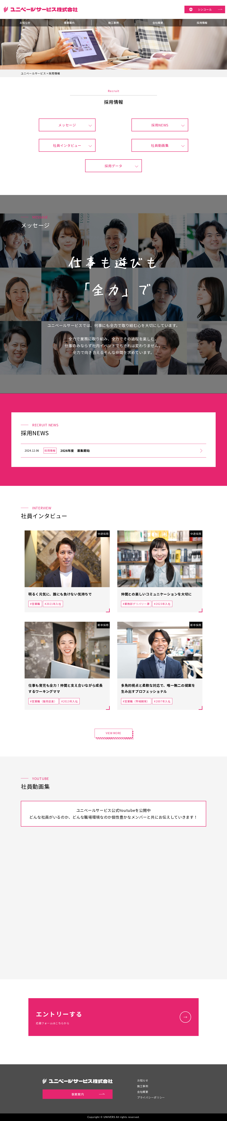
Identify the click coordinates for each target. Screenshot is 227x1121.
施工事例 (113, 23)
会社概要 (157, 23)
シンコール (210, 9)
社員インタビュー (67, 145)
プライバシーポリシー (151, 1097)
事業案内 (69, 23)
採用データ (113, 165)
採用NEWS (159, 124)
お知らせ (25, 23)
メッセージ (67, 124)
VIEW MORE (113, 733)
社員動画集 (160, 145)
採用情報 (202, 23)
